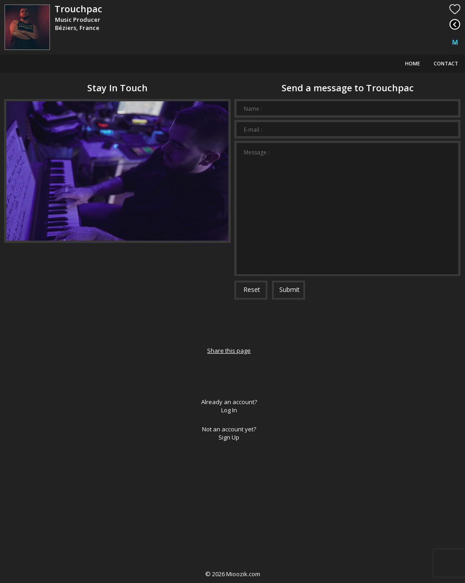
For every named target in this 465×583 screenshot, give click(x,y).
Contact (446, 63)
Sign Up (228, 437)
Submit (289, 289)
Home (412, 63)
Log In (229, 410)
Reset (251, 289)
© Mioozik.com (232, 574)
